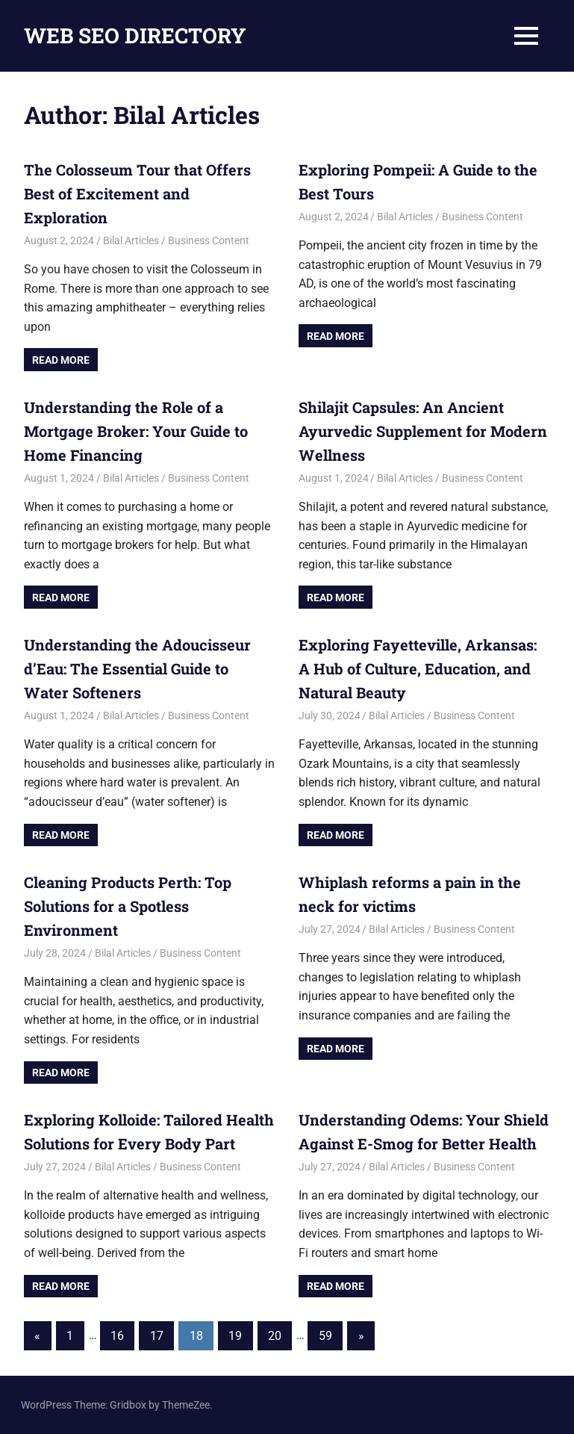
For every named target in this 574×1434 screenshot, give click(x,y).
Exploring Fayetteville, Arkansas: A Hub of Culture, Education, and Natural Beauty (418, 668)
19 (235, 1336)
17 (156, 1336)
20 (274, 1336)
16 (117, 1336)
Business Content (208, 240)
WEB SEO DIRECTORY (135, 35)
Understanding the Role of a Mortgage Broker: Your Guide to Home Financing (136, 431)
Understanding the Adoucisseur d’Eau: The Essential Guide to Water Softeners (137, 668)
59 (325, 1336)
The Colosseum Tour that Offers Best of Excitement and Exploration (137, 193)
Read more (61, 360)
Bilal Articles (131, 240)
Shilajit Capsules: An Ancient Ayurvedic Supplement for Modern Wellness (423, 431)
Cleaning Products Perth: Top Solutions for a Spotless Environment (127, 906)
